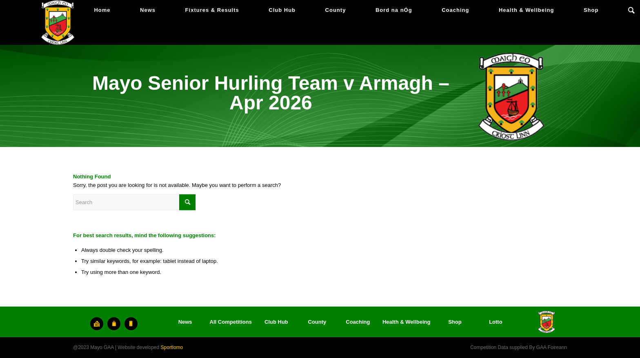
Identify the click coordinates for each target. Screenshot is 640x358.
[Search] (631, 10)
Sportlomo (172, 347)
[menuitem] (102, 10)
